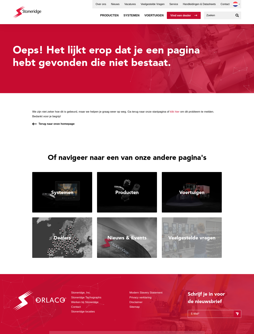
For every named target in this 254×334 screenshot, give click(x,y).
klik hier (174, 111)
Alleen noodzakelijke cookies (183, 321)
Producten (109, 15)
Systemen (131, 15)
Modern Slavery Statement (145, 292)
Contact (225, 4)
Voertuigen (154, 15)
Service (173, 4)
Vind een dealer (180, 15)
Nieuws (115, 4)
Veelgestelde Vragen (153, 4)
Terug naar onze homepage (57, 123)
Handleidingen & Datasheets (199, 4)
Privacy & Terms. (119, 324)
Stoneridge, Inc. (81, 292)
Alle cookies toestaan (183, 307)
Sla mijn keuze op (183, 314)
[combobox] (222, 15)
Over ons (101, 4)
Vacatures (130, 4)
